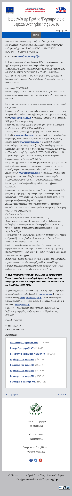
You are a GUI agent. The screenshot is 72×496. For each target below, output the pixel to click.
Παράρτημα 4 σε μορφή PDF (22, 359)
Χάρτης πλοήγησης (36, 434)
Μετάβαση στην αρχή (48, 479)
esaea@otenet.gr (22, 304)
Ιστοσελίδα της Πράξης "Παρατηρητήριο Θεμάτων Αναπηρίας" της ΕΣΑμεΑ (36, 21)
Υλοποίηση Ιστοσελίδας (36, 451)
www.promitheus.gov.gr (20, 117)
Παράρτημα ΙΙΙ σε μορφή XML (23, 381)
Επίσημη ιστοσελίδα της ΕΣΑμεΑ (35, 447)
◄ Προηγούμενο (11, 394)
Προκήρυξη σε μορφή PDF (21, 348)
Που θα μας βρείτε (36, 425)
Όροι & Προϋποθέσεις (36, 475)
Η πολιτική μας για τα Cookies (25, 479)
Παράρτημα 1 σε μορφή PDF (22, 376)
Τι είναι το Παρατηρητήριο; (36, 421)
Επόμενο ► (62, 394)
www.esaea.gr (45, 294)
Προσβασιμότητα (61, 30)
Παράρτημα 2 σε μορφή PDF (22, 370)
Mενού (36, 35)
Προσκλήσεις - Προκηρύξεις (28, 56)
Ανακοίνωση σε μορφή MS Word (24, 342)
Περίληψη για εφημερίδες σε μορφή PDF (28, 353)
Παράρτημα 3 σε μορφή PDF (22, 364)
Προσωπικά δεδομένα (55, 475)
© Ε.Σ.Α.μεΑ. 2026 (15, 475)
